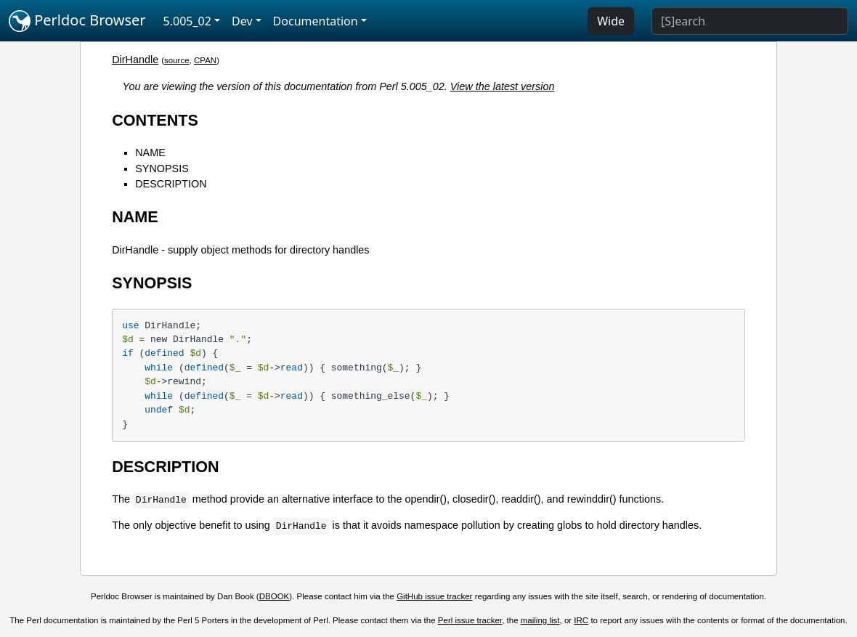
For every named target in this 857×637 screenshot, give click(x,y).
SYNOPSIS (162, 168)
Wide (611, 21)
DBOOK (274, 596)
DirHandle (135, 59)
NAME (150, 152)
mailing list (540, 620)
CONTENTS (155, 120)
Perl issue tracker (470, 620)
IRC (581, 620)
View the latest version (502, 86)
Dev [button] (242, 21)
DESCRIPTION (170, 184)
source (177, 60)
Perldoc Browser (77, 21)
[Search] (749, 21)
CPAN (205, 60)
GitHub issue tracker (434, 596)
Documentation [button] (315, 21)
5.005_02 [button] (187, 21)
